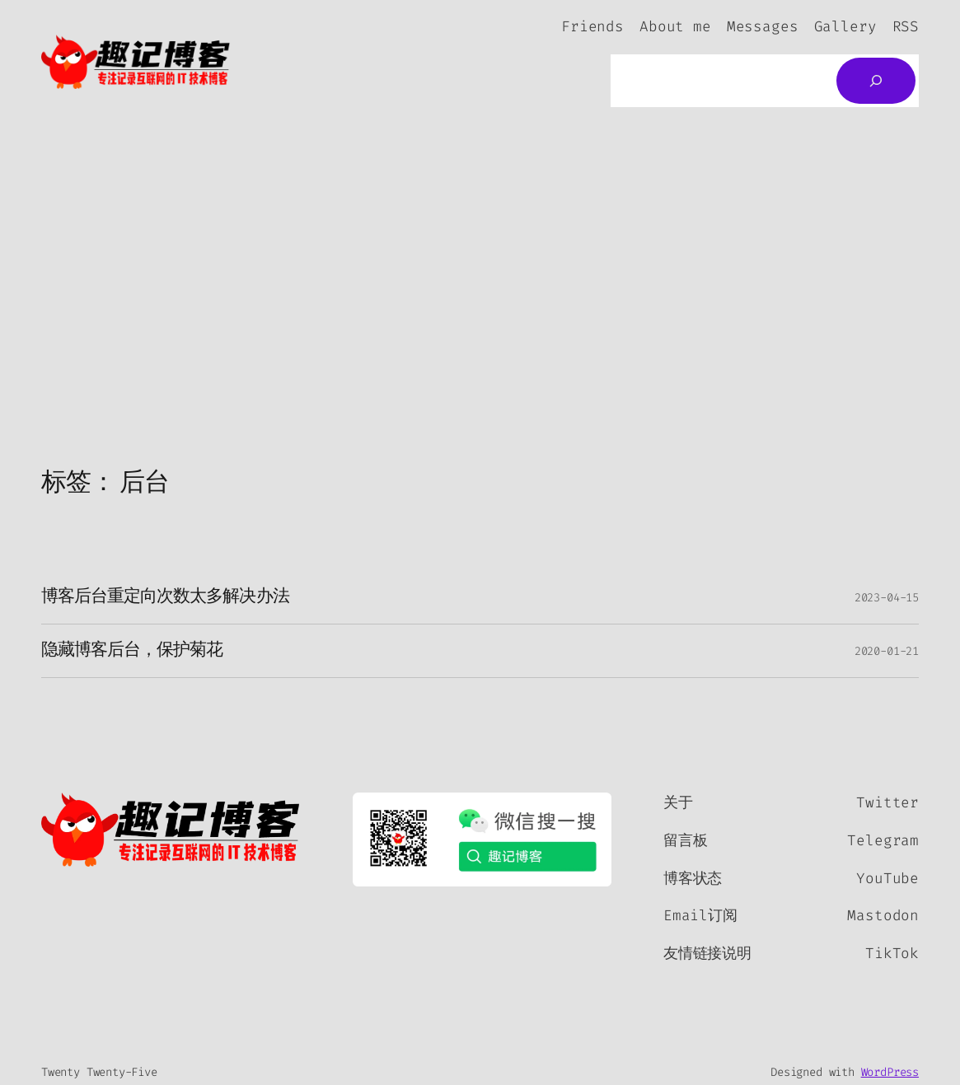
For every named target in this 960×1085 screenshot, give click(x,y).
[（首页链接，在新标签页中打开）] (171, 830)
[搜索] (876, 81)
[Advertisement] (480, 296)
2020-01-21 (887, 651)
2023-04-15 (887, 598)
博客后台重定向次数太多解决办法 (165, 597)
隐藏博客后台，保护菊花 (131, 651)
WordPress (890, 1072)
